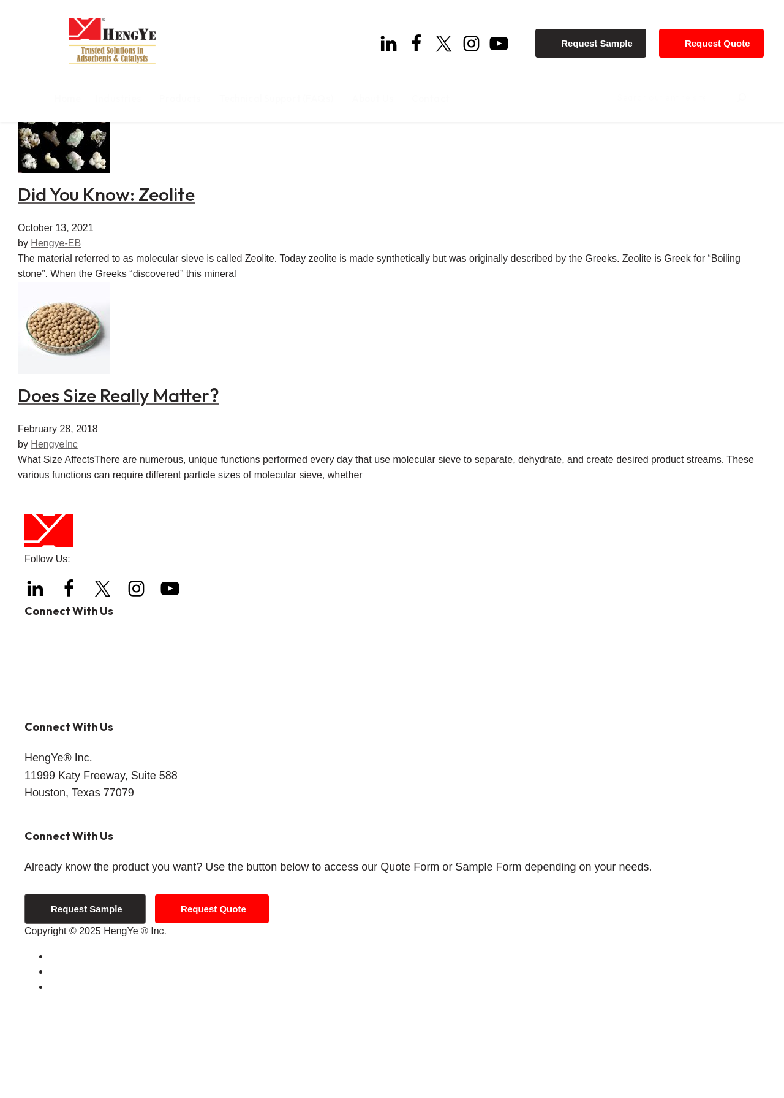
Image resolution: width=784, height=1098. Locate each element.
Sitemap (67, 1080)
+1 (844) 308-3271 (110, 755)
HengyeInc (54, 537)
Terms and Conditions (96, 1049)
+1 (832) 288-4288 (98, 734)
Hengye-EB (56, 336)
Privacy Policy (79, 1064)
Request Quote (722, 38)
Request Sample (602, 38)
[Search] (764, 97)
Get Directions (55, 907)
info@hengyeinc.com (106, 798)
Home (37, 149)
